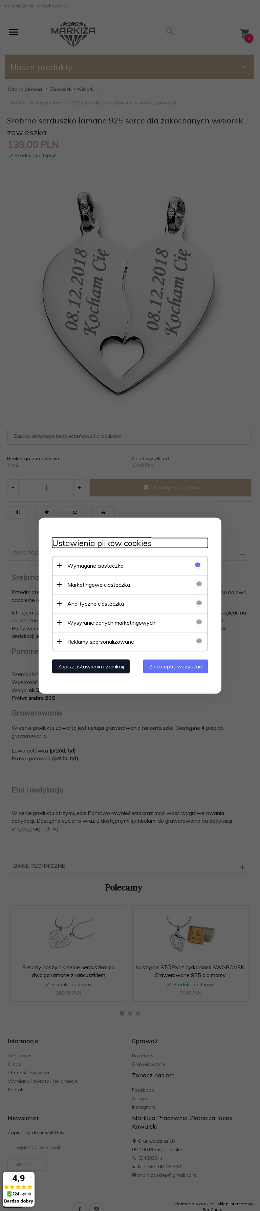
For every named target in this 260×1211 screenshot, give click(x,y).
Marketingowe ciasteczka (98, 584)
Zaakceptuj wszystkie (175, 666)
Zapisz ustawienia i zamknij (91, 666)
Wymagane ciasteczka (95, 565)
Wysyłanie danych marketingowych (111, 622)
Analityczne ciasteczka (95, 603)
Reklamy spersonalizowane (100, 641)
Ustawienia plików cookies (102, 543)
